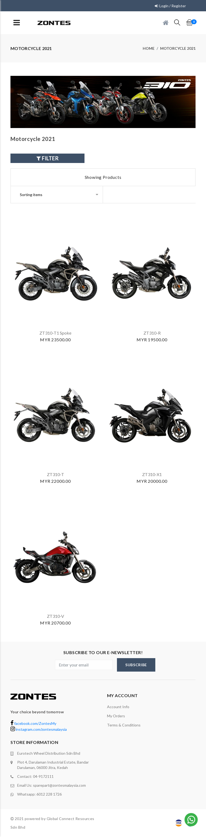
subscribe (136, 664)
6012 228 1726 (49, 794)
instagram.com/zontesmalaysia (38, 729)
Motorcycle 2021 (178, 48)
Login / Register (172, 5)
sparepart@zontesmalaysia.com (59, 785)
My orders (116, 716)
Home (148, 48)
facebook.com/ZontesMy (33, 723)
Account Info (118, 706)
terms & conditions (124, 725)
